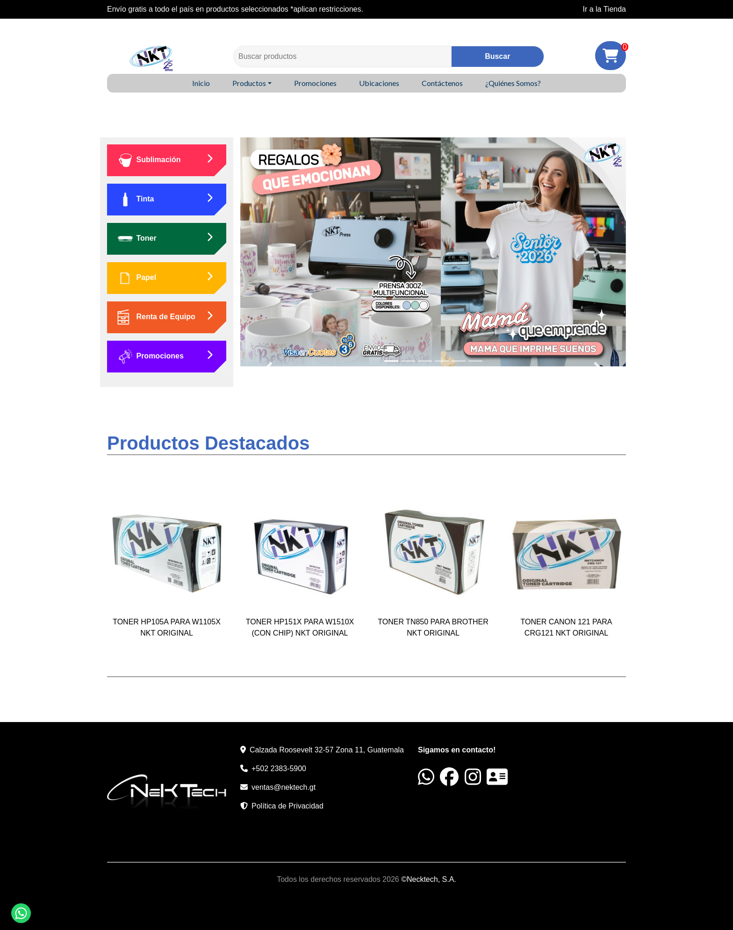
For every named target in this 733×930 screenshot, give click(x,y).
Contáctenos (442, 83)
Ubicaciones (379, 83)
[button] (269, 251)
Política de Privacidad (287, 806)
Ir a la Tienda (604, 9)
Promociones (315, 83)
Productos (249, 83)
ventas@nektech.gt (284, 787)
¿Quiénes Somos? (513, 83)
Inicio (201, 83)
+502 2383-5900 (279, 769)
